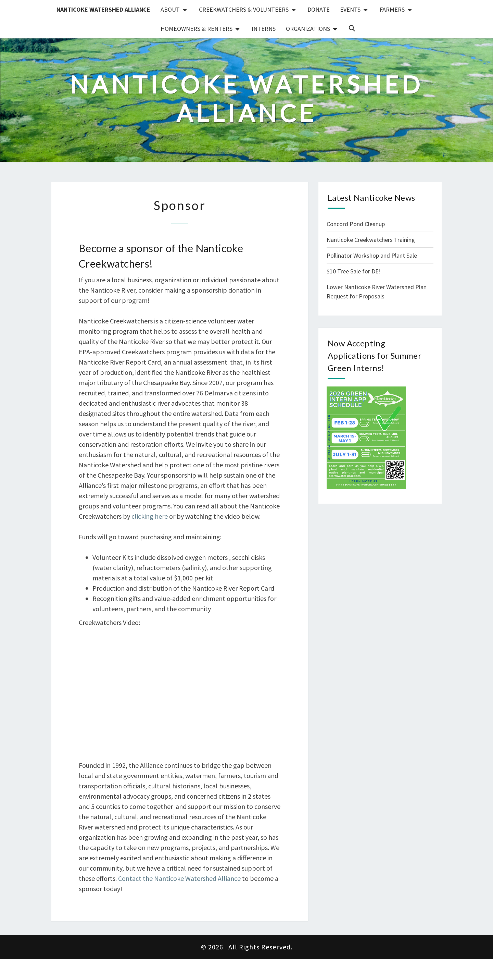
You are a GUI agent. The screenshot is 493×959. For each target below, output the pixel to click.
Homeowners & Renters (196, 29)
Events (350, 9)
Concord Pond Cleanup (356, 224)
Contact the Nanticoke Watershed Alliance (179, 878)
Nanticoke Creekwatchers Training (371, 240)
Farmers (392, 9)
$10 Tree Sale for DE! (354, 271)
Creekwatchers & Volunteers (244, 9)
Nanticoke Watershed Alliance (103, 9)
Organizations (308, 29)
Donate (318, 9)
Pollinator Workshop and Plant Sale (372, 255)
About (170, 9)
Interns (264, 29)
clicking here (149, 516)
